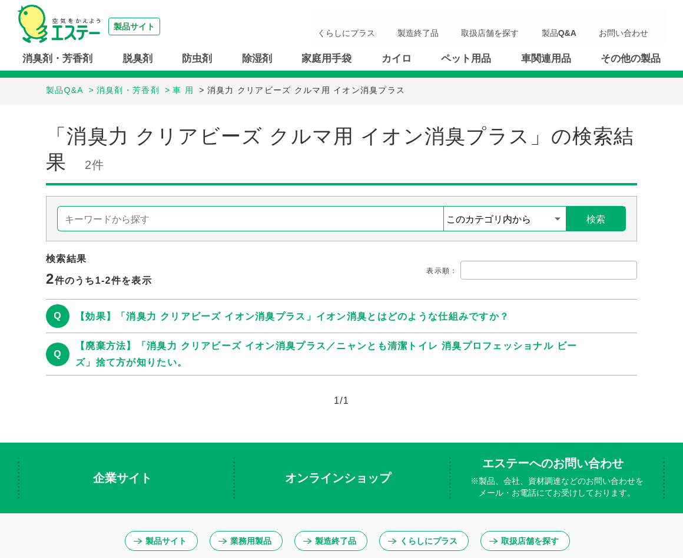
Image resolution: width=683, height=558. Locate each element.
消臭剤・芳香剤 (57, 58)
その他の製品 (631, 58)
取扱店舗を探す (528, 26)
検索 (595, 219)
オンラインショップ (339, 477)
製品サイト (160, 541)
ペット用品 (466, 58)
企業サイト (124, 477)
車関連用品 (546, 58)
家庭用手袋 (326, 58)
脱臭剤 (137, 58)
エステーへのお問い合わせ (557, 478)
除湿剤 (257, 58)
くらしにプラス (413, 26)
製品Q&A (582, 26)
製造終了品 (470, 26)
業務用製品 (244, 541)
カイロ (397, 58)
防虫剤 (197, 58)
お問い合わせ (632, 26)
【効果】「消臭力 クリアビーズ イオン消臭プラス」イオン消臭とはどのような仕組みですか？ (292, 316)
